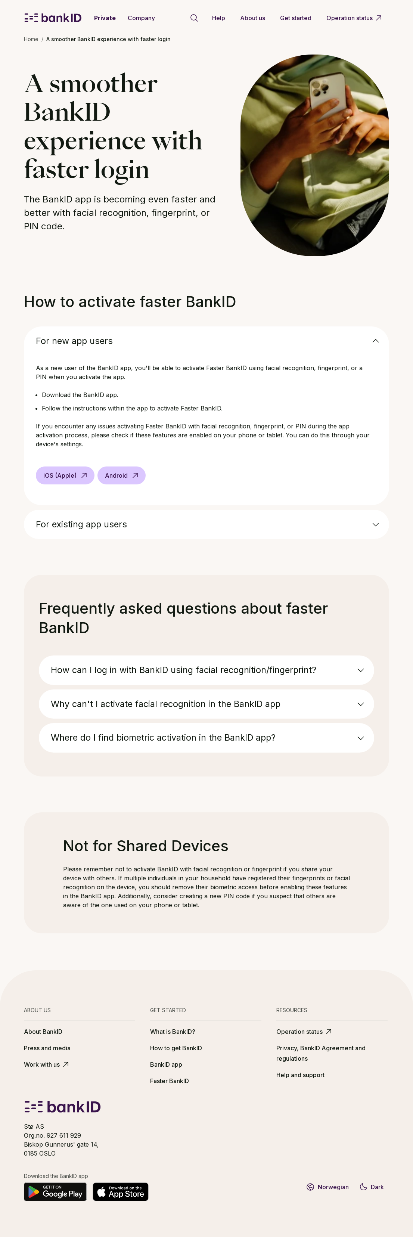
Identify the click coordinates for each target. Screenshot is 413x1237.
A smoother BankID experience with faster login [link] (108, 39)
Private (105, 18)
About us (252, 18)
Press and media (47, 1048)
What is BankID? (172, 1031)
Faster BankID (169, 1081)
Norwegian (327, 1186)
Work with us (47, 1064)
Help (218, 18)
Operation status (354, 17)
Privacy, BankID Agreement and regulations (321, 1053)
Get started (295, 18)
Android (122, 475)
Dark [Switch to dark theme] (371, 1186)
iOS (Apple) (65, 475)
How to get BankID (176, 1048)
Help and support (300, 1075)
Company (141, 18)
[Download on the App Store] (121, 1191)
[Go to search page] (194, 18)
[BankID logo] (53, 17)
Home (31, 39)
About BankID (43, 1031)
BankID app (166, 1064)
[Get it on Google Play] (55, 1191)
